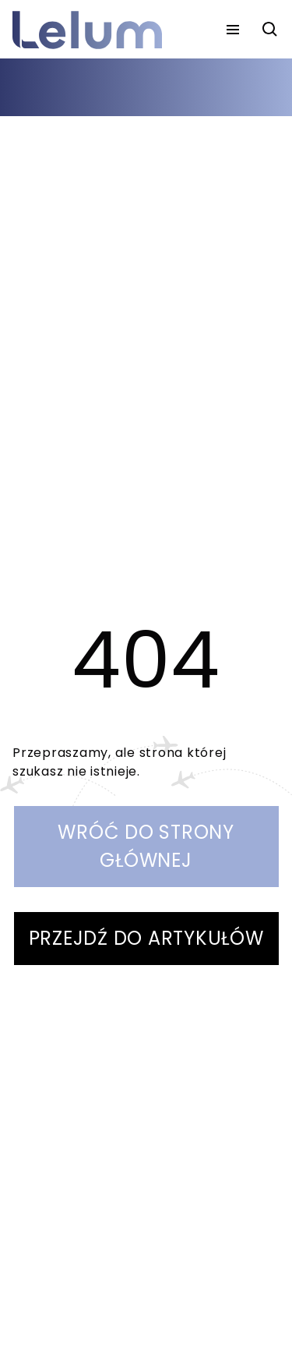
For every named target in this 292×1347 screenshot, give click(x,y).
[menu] (232, 29)
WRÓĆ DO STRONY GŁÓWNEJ (146, 846)
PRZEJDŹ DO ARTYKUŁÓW (146, 938)
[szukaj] (270, 29)
